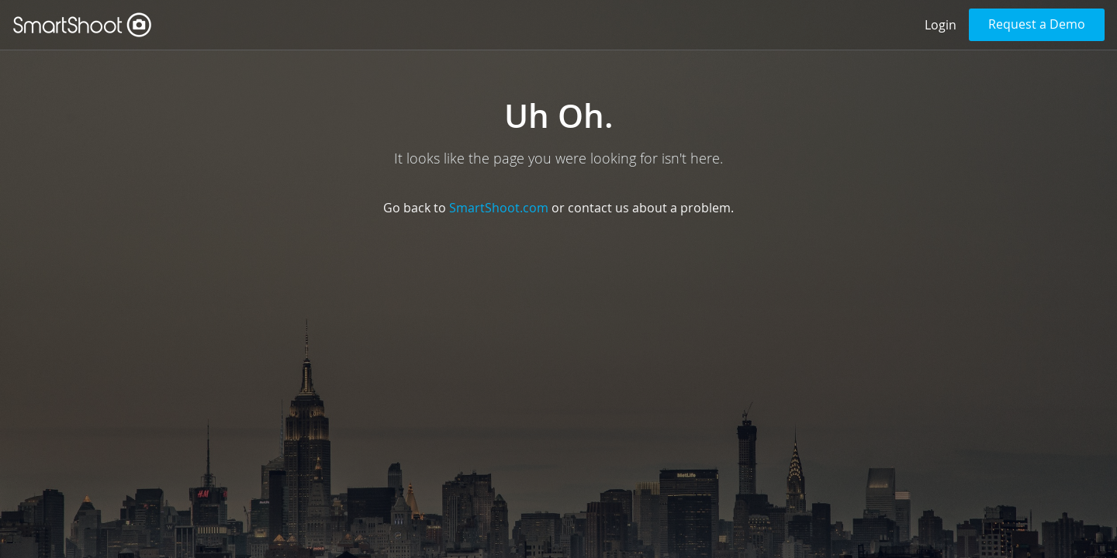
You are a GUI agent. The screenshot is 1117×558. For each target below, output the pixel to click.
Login (940, 24)
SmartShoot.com (498, 207)
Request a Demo (1036, 24)
